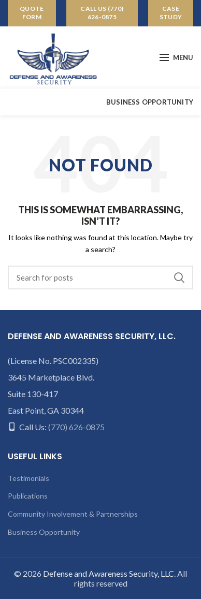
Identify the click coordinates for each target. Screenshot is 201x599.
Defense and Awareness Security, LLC (108, 573)
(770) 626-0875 (76, 427)
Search (179, 277)
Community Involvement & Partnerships (73, 513)
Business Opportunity (44, 532)
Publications (28, 495)
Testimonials (28, 478)
